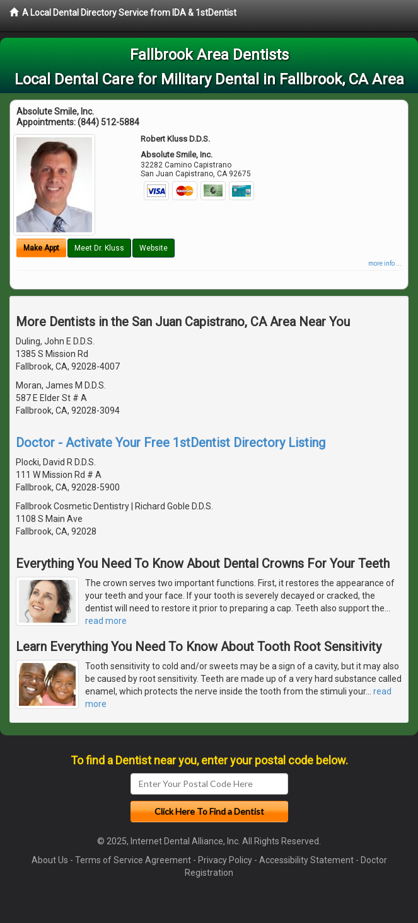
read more (106, 621)
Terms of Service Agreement (133, 860)
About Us (50, 860)
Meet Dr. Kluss (99, 248)
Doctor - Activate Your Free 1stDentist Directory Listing (170, 442)
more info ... (385, 263)
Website (153, 248)
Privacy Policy (225, 860)
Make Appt (41, 248)
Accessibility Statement (306, 860)
